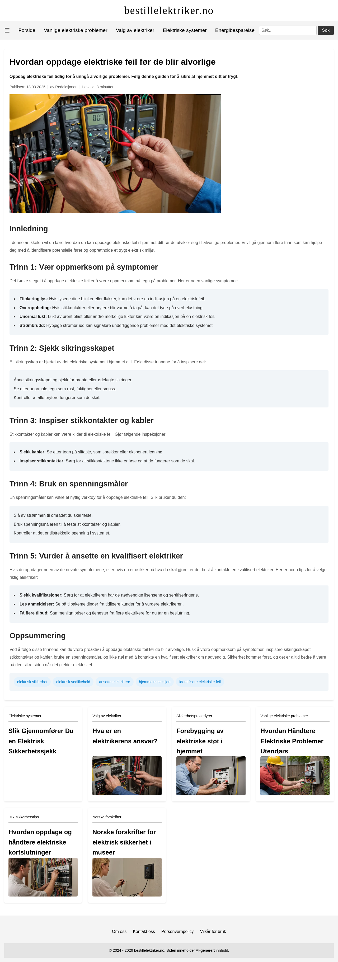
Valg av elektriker (135, 30)
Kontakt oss (144, 931)
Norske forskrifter (106, 817)
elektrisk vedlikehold (73, 682)
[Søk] (288, 30)
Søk (326, 30)
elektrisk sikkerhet (32, 682)
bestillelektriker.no (169, 10)
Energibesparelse (235, 30)
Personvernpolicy (177, 931)
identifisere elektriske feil (200, 682)
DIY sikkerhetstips (23, 817)
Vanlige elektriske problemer (75, 30)
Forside (26, 30)
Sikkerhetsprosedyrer (194, 716)
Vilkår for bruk (213, 931)
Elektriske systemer (184, 30)
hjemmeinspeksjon (154, 682)
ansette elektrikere (114, 682)
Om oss (119, 931)
